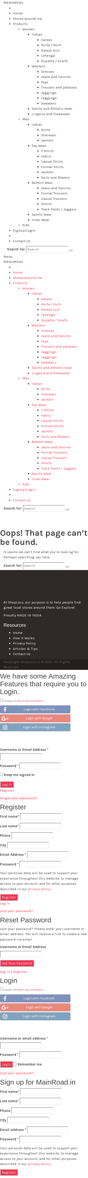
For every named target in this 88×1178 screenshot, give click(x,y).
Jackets (47, 140)
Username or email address (24, 1038)
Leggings (49, 98)
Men (25, 119)
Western (38, 66)
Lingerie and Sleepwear (51, 114)
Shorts (46, 204)
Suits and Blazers (55, 177)
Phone (5, 835)
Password (9, 766)
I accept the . (23, 701)
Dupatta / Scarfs (54, 61)
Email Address (13, 854)
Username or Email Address (24, 750)
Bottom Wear (42, 183)
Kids (26, 225)
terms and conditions (30, 701)
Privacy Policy (24, 643)
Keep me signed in (17, 775)
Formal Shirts (52, 167)
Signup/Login (24, 230)
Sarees (46, 40)
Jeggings (49, 93)
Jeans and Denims (56, 77)
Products (20, 24)
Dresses (47, 71)
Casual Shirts (52, 161)
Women (28, 29)
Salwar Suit (50, 50)
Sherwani (48, 135)
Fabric (46, 156)
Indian (37, 34)
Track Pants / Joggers (59, 209)
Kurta (45, 130)
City (3, 845)
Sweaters (48, 103)
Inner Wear (41, 220)
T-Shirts (47, 151)
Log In (5, 903)
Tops (44, 82)
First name (9, 816)
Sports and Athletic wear (52, 108)
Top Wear (39, 146)
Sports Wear (42, 214)
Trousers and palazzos (59, 87)
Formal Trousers (54, 193)
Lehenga (48, 55)
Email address (13, 1130)
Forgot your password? (18, 798)
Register (7, 790)
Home (18, 13)
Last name (9, 826)
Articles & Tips (25, 649)
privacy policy (39, 889)
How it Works (24, 638)
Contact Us (22, 241)
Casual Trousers (54, 199)
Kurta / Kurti (51, 45)
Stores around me (27, 18)
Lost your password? (16, 911)
